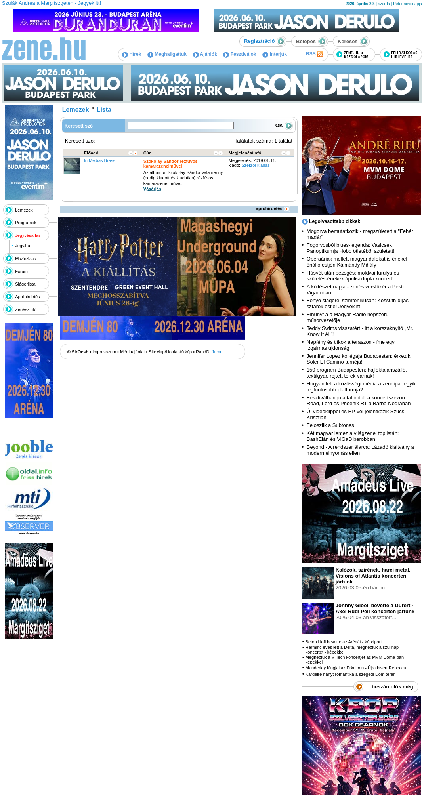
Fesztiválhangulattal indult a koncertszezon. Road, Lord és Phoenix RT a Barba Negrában (359, 400)
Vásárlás (152, 189)
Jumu (217, 351)
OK (284, 125)
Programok (25, 222)
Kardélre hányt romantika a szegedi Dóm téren (350, 674)
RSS (314, 54)
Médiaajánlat (132, 351)
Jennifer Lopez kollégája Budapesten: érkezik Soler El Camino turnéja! (359, 359)
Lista (104, 109)
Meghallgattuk (167, 54)
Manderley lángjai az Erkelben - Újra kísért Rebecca (356, 667)
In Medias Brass (99, 160)
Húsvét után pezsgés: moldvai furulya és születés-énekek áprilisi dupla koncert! (353, 276)
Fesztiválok (239, 54)
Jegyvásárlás (27, 235)
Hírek (131, 54)
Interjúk (274, 54)
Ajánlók (205, 54)
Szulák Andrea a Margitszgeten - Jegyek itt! (51, 3)
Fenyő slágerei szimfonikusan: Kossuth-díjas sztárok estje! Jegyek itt (358, 303)
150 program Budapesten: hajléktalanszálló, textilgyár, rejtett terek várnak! (357, 373)
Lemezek (24, 210)
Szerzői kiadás (255, 165)
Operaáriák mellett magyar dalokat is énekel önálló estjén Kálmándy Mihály (357, 262)
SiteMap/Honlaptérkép (170, 351)
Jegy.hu (22, 245)
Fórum (21, 271)
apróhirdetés (273, 208)
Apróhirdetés (27, 296)
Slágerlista (25, 284)
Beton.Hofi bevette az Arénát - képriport (344, 641)
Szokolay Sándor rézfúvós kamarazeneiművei (170, 163)
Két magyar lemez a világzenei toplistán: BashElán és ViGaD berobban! (353, 436)
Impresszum (104, 351)
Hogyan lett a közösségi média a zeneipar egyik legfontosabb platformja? (361, 387)
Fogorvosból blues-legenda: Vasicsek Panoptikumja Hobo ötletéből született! (351, 248)
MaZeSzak (25, 258)
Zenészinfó (25, 309)
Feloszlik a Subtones (330, 425)
